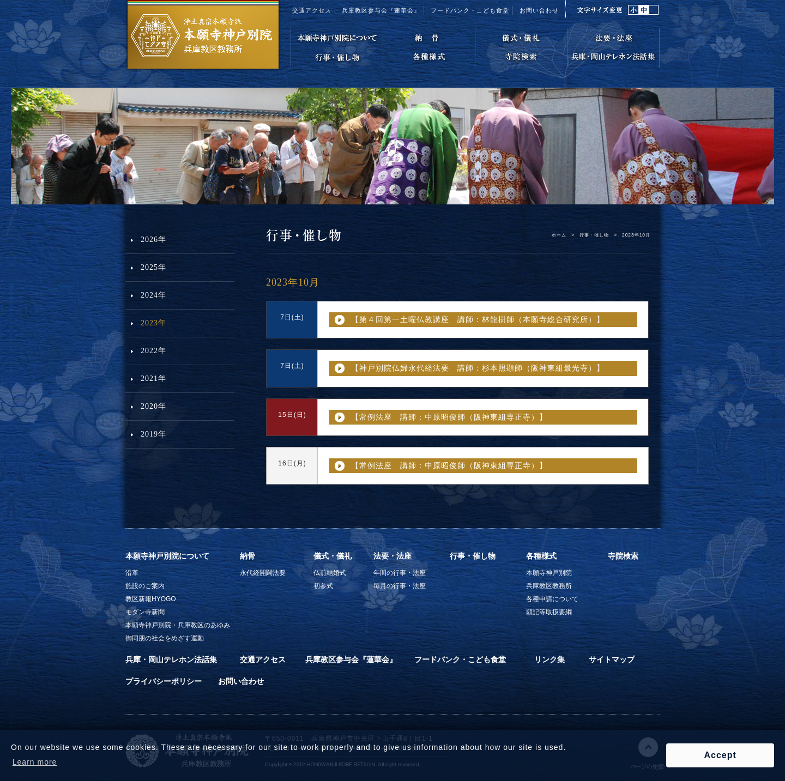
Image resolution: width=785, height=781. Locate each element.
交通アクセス (311, 10)
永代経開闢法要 (263, 573)
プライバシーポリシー (163, 681)
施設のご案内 (145, 586)
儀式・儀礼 (332, 556)
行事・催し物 (594, 235)
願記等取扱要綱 (549, 612)
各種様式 (541, 556)
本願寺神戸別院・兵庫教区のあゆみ (177, 625)
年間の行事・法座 (399, 573)
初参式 (323, 586)
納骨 (247, 556)
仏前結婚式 (329, 573)
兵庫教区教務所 (549, 586)
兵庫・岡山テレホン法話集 (171, 659)
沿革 (131, 573)
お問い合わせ (539, 10)
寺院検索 (623, 556)
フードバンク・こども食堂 (460, 659)
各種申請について (552, 599)
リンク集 (549, 659)
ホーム (559, 235)
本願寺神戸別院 (549, 573)
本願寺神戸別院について (167, 556)
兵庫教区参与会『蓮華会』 (381, 10)
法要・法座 (392, 556)
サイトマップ (612, 659)
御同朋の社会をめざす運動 (164, 638)
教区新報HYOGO (150, 599)
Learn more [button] (35, 762)
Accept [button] (720, 755)
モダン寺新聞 (145, 612)
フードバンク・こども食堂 (470, 10)
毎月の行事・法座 (399, 586)
